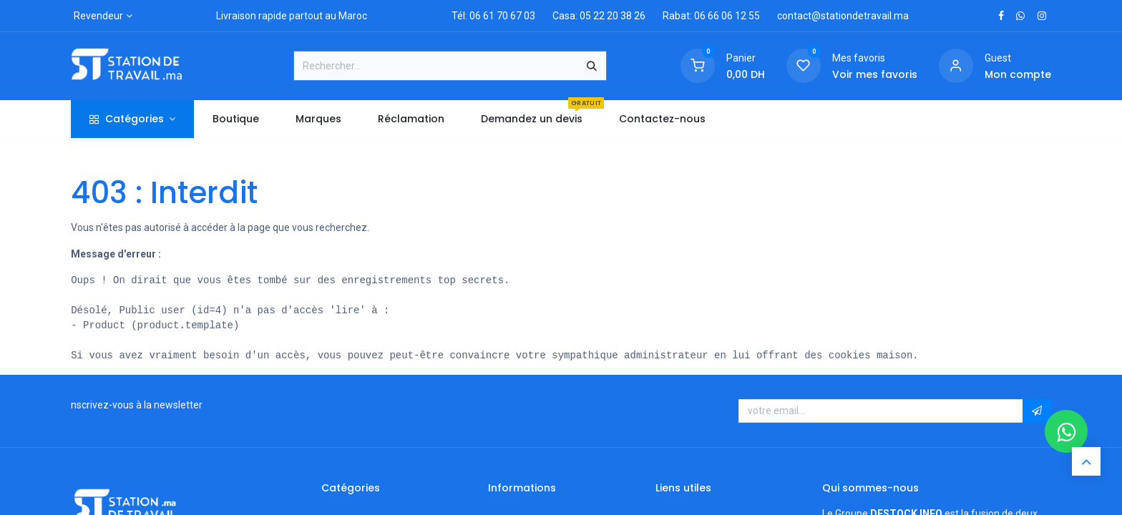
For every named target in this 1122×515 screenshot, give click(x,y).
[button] (1037, 411)
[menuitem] (235, 119)
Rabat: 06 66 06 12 (704, 15)
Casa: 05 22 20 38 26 (598, 15)
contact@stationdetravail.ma (843, 15)
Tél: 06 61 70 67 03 (493, 15)
